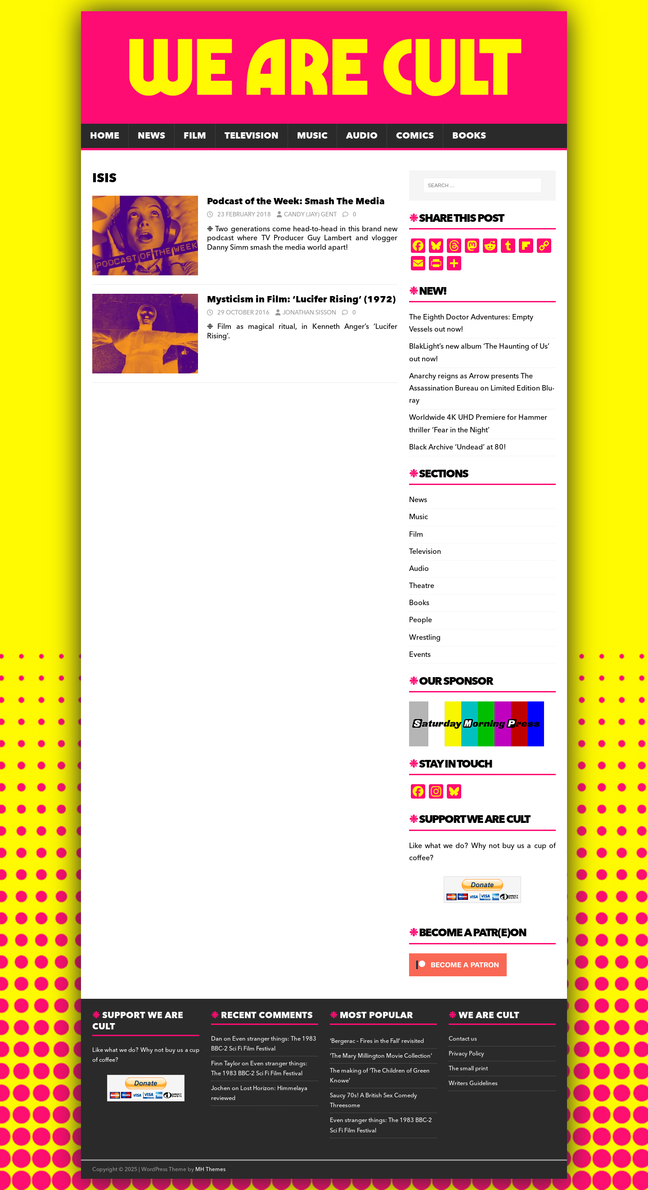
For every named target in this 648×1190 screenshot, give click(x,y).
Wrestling (425, 637)
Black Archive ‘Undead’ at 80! (457, 447)
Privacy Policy (466, 1054)
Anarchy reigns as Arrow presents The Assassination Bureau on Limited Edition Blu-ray (481, 388)
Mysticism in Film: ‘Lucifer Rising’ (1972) (301, 299)
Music (312, 136)
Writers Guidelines (473, 1083)
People (420, 620)
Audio (362, 136)
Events (420, 654)
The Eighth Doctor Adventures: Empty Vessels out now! (471, 323)
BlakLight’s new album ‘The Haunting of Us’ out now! (479, 352)
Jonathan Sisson (309, 313)
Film (195, 136)
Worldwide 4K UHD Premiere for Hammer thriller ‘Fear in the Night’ (478, 423)
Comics (415, 136)
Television (252, 136)
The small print (468, 1068)
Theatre (421, 585)
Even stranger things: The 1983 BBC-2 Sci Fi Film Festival (263, 1044)
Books (469, 136)
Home (104, 136)
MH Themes (210, 1169)
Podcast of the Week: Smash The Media (296, 201)
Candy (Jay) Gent (310, 215)
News (151, 136)
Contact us (463, 1039)
